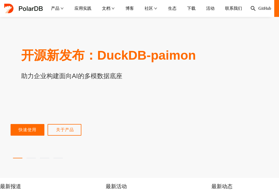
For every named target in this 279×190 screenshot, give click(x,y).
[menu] (146, 8)
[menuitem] (57, 8)
